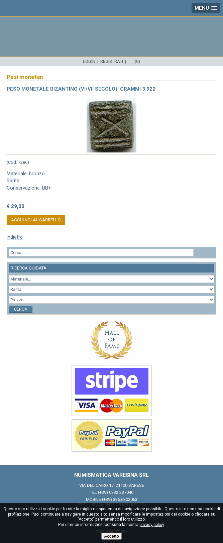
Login (89, 61)
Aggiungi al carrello (36, 219)
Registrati (111, 61)
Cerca (20, 309)
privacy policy (151, 524)
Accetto (111, 536)
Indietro (15, 237)
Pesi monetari (25, 77)
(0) (137, 61)
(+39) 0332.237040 (115, 492)
